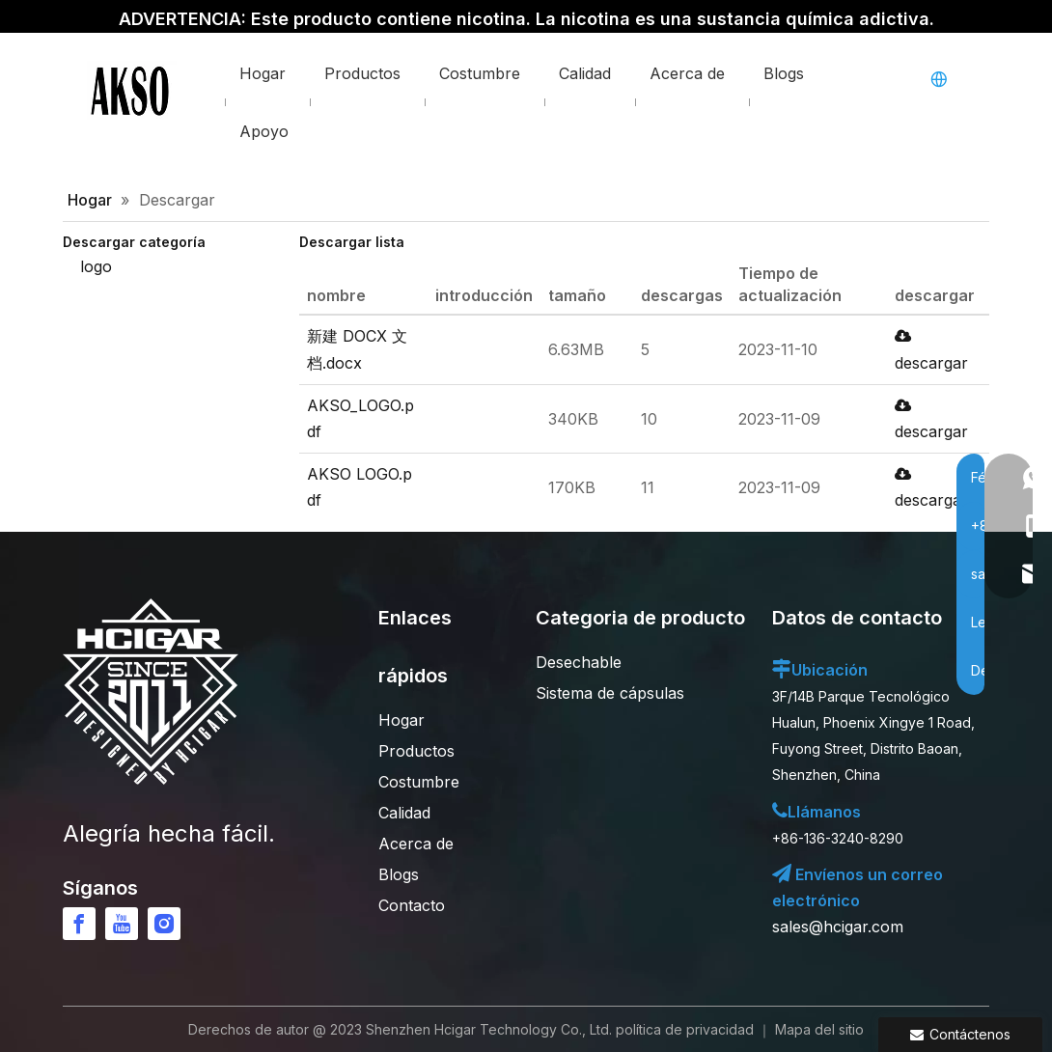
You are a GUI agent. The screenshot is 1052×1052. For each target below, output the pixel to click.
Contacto (411, 905)
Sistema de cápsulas (610, 693)
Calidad (404, 812)
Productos (416, 751)
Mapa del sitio (819, 1029)
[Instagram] (164, 923)
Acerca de (416, 843)
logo (96, 266)
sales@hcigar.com (837, 926)
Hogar (401, 720)
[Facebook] (79, 923)
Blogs (398, 874)
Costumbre (418, 781)
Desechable (579, 662)
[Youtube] (121, 923)
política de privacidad (685, 1029)
